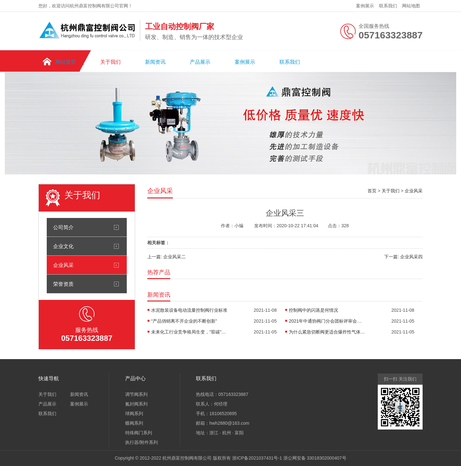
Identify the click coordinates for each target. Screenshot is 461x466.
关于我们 (110, 62)
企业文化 (63, 246)
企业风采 (63, 265)
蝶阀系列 (134, 423)
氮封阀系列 (136, 403)
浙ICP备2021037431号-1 (257, 458)
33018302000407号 (326, 458)
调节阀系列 (136, 394)
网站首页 (65, 62)
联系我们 (388, 5)
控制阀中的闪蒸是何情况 (313, 310)
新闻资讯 (155, 62)
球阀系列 (134, 413)
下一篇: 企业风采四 (403, 256)
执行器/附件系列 (141, 442)
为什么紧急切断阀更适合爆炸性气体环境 (327, 331)
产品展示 (200, 62)
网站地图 (411, 5)
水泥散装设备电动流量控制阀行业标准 (189, 310)
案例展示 (365, 5)
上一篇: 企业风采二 (166, 256)
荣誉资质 (63, 284)
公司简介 (63, 227)
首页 (372, 190)
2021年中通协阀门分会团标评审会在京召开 (327, 321)
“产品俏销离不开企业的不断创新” (184, 321)
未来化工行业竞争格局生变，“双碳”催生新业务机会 (189, 331)
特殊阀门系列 (138, 432)
